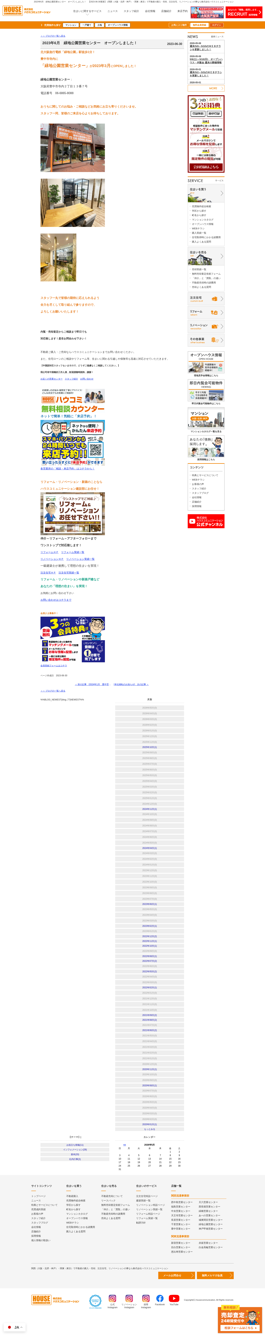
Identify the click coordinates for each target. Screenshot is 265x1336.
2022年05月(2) (149, 983)
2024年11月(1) (149, 812)
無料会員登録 (199, 25)
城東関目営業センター (211, 1240)
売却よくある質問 (201, 287)
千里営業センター (180, 1245)
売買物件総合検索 (201, 206)
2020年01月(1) (149, 1143)
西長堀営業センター (209, 1227)
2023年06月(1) (149, 909)
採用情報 (197, 506)
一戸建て (86, 25)
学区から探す (199, 210)
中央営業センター (180, 1231)
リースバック (108, 1221)
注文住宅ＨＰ (48, 572)
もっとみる (149, 1149)
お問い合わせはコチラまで (55, 600)
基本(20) (75, 1177)
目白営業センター (180, 1268)
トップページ (38, 1216)
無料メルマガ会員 (212, 1296)
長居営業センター (180, 1240)
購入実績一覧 (199, 233)
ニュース (112, 11)
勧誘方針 (141, 1243)
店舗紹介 (166, 11)
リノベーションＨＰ (52, 559)
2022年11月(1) (149, 949)
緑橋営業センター (208, 1231)
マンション (70, 25)
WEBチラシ (198, 228)
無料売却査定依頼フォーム (206, 273)
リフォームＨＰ (49, 552)
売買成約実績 (38, 1230)
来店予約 (182, 11)
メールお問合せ (172, 1296)
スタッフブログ (200, 493)
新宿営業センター (180, 1263)
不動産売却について (112, 1216)
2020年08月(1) (149, 1103)
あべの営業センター (209, 1236)
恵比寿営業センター (182, 1272)
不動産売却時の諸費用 (204, 282)
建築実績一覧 (143, 1221)
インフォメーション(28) (75, 1171)
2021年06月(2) (149, 1046)
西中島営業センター (182, 1222)
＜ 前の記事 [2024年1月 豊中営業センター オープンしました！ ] (93, 685)
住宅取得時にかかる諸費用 (206, 237)
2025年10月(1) (149, 749)
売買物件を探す (52, 25)
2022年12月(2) (149, 943)
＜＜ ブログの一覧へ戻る (52, 36)
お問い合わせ (86, 379)
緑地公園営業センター (211, 1245)
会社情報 (150, 11)
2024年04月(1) (149, 852)
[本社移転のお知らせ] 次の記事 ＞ (132, 685)
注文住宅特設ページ (147, 1216)
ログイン (216, 25)
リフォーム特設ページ (148, 1234)
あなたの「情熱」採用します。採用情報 (243, 12)
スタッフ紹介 (131, 11)
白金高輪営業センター (211, 1268)
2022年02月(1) (149, 1001)
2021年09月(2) (149, 1029)
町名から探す (199, 215)
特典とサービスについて (205, 475)
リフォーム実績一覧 (72, 552)
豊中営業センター (180, 1249)
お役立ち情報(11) (75, 1166)
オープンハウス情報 (118, 25)
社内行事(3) (75, 1183)
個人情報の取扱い (40, 1261)
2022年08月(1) (149, 966)
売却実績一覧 (199, 269)
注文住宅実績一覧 (69, 572)
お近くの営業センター (51, 379)
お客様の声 (198, 484)
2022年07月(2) (149, 972)
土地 (99, 25)
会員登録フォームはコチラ (53, 666)
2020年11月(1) (149, 1086)
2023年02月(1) (149, 932)
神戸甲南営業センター (211, 1249)
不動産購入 (72, 1216)
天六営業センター (208, 1222)
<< (124, 1165)
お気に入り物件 (179, 25)
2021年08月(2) (149, 1035)
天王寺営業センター (182, 1236)
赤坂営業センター (208, 1263)
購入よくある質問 (201, 241)
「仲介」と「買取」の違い (206, 278)
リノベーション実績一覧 (80, 559)
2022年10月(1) (149, 955)
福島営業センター (180, 1227)
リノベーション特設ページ (150, 1225)
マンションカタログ (202, 219)
